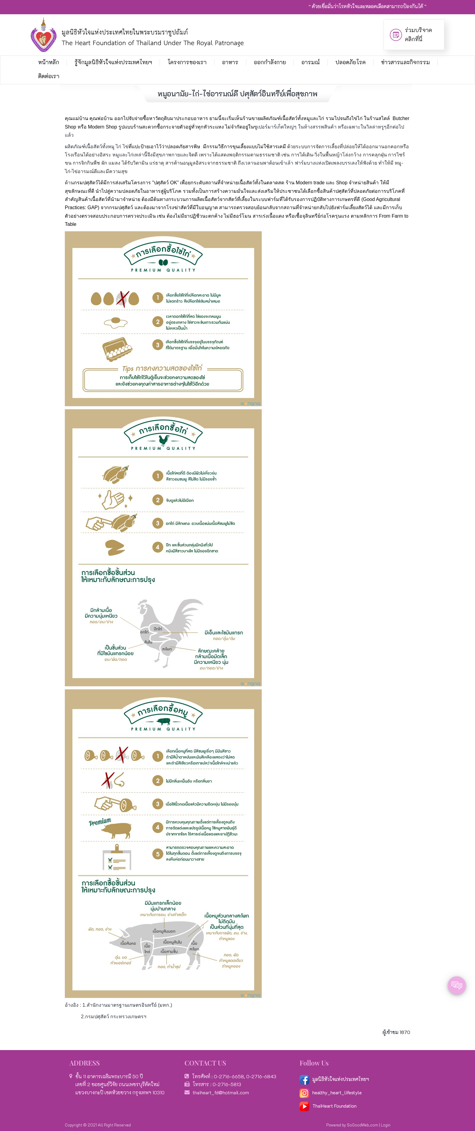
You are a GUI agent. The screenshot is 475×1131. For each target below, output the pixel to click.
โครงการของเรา (187, 62)
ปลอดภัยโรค (350, 62)
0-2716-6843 (261, 1076)
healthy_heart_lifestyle (331, 1092)
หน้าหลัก (48, 62)
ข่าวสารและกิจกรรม (405, 62)
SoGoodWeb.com (362, 1124)
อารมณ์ (310, 62)
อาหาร (230, 62)
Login (385, 1124)
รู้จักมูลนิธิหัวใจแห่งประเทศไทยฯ (113, 62)
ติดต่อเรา (48, 76)
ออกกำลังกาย (270, 62)
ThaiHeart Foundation (334, 1106)
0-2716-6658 (229, 1076)
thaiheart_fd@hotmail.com (221, 1092)
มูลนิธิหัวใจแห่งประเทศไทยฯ (334, 1079)
